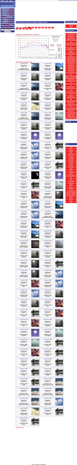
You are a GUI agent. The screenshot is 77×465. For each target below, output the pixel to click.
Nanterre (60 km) (71, 87)
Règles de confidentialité (40, 464)
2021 (30, 28)
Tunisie (71, 202)
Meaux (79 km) (71, 79)
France (71, 27)
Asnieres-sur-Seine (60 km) (71, 41)
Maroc (71, 186)
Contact (33, 464)
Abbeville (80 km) (71, 33)
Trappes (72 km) (71, 115)
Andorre (71, 149)
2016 (53, 27)
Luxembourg (71, 181)
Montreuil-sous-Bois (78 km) (71, 85)
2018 (20, 28)
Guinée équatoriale (71, 175)
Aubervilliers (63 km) (71, 43)
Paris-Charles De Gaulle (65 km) (71, 94)
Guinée (71, 174)
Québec (71, 197)
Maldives (71, 184)
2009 (29, 27)
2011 (36, 27)
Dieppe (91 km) (71, 64)
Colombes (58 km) (71, 59)
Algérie (71, 147)
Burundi (71, 156)
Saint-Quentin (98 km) (71, 108)
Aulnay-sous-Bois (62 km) (71, 46)
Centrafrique (71, 161)
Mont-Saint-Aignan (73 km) (71, 82)
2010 (33, 27)
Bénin (71, 152)
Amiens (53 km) (71, 35)
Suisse (71, 200)
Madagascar (71, 182)
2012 (39, 27)
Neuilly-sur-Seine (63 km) (71, 90)
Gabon (71, 170)
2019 (24, 28)
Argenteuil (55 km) (71, 39)
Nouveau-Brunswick (71, 191)
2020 (27, 28)
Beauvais (71, 25)
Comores (71, 163)
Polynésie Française (71, 195)
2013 (43, 27)
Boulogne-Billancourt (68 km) (71, 51)
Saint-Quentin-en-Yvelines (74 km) (71, 111)
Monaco (71, 189)
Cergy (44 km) (71, 52)
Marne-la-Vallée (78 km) (71, 78)
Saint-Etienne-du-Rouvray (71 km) (71, 103)
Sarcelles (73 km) (71, 113)
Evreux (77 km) (71, 69)
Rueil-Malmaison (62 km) (71, 99)
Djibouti (71, 165)
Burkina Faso (71, 154)
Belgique (71, 151)
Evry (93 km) (71, 71)
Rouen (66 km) (71, 96)
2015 (49, 27)
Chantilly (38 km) (71, 57)
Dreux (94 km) (71, 68)
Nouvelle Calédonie (71, 193)
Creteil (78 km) (71, 62)
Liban (71, 179)
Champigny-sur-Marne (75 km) (71, 55)
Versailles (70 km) (71, 116)
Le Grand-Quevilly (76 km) (71, 74)
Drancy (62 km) (71, 66)
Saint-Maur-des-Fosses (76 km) (71, 106)
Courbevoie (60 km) (71, 61)
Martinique (71, 188)
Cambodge (71, 158)
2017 (17, 28)
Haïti (71, 177)
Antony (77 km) (71, 37)
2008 (26, 27)
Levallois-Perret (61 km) (71, 76)
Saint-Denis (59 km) (71, 101)
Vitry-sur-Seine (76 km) (71, 118)
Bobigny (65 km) (71, 48)
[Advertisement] (36, 8)
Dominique (71, 166)
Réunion (71, 198)
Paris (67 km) (71, 91)
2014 (46, 27)
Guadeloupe (71, 172)
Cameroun (71, 159)
